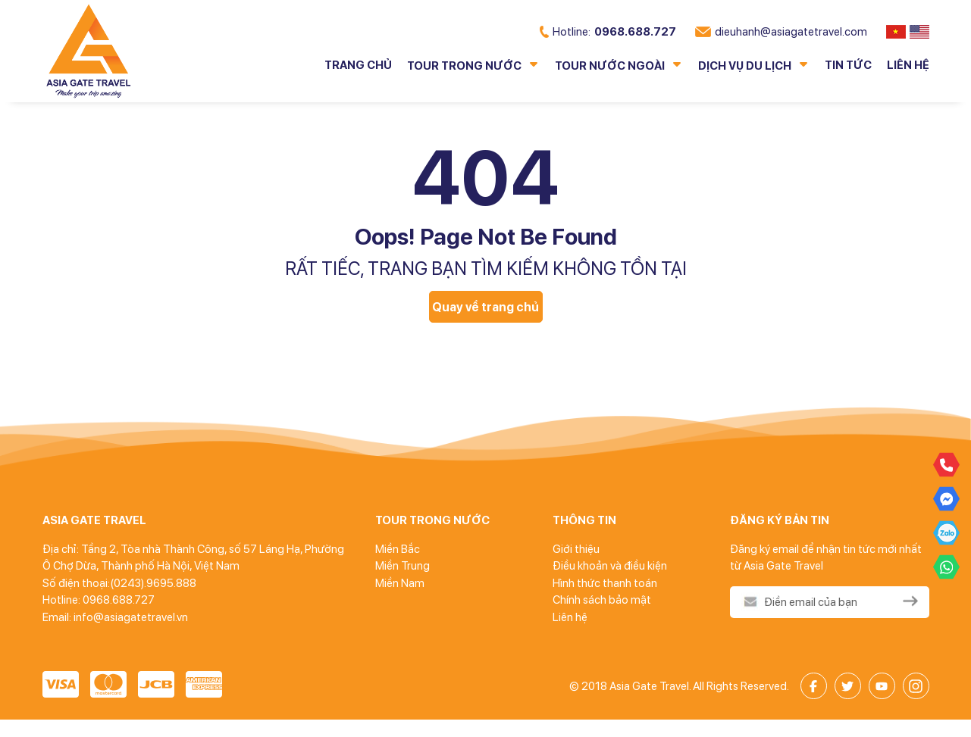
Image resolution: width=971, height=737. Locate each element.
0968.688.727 (608, 32)
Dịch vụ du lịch (744, 66)
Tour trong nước (464, 66)
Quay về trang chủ (485, 307)
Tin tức (848, 65)
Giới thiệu (576, 549)
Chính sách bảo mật (602, 600)
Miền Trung (402, 566)
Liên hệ (908, 65)
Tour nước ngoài (610, 66)
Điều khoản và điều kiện (610, 566)
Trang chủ (358, 65)
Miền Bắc (397, 549)
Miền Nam (399, 583)
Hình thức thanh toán (605, 583)
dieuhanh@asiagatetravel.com (781, 32)
